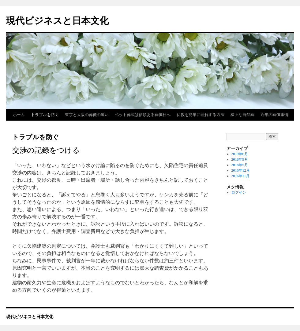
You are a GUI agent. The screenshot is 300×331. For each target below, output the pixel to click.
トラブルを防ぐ (45, 114)
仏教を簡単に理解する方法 (200, 114)
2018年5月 (239, 165)
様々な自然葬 (242, 114)
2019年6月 (239, 154)
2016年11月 (240, 176)
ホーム (19, 114)
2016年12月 (240, 170)
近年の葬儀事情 (274, 114)
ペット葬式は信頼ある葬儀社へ (143, 114)
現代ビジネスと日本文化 (57, 21)
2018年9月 (239, 159)
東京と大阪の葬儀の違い (87, 114)
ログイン (238, 192)
